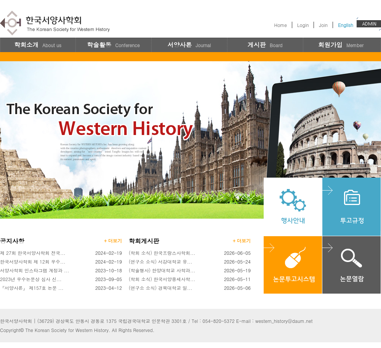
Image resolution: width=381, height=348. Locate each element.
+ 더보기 (113, 240)
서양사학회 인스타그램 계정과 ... (34, 270)
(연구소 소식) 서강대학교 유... (160, 261)
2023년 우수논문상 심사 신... (31, 279)
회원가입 (340, 44)
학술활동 (113, 44)
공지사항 (12, 241)
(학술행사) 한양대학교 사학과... (162, 270)
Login (303, 25)
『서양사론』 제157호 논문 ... (32, 287)
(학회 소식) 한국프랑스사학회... (162, 252)
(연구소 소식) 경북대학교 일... (160, 287)
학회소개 (37, 44)
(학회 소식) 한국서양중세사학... (162, 279)
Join (323, 25)
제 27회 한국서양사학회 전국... (33, 252)
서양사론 (189, 44)
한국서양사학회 (56, 24)
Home (280, 25)
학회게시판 (144, 241)
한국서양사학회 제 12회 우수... (33, 261)
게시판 (265, 44)
